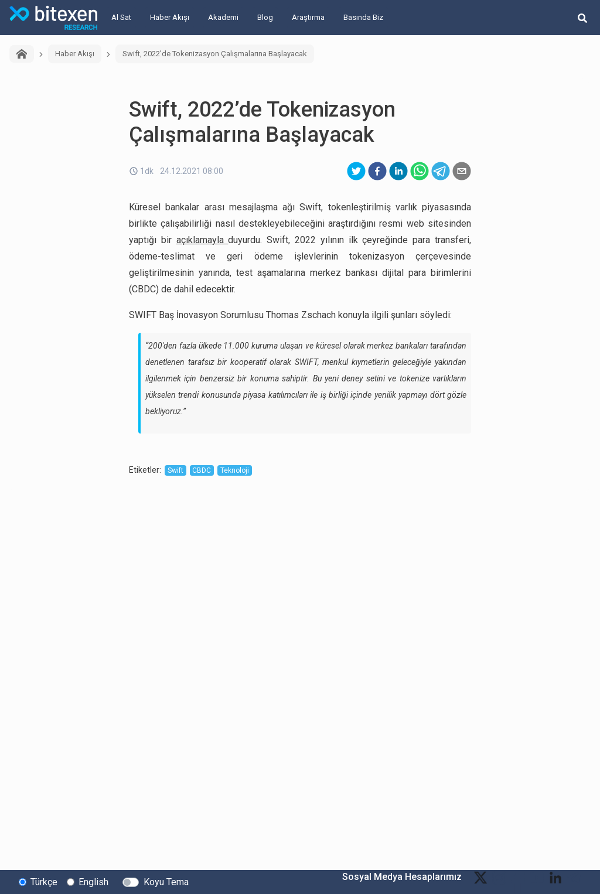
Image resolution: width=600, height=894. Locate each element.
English (93, 881)
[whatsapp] (419, 171)
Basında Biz (363, 17)
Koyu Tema (166, 881)
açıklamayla (202, 239)
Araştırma (308, 17)
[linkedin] (398, 171)
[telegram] (440, 171)
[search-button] (582, 17)
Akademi (223, 17)
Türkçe (43, 881)
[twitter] (356, 171)
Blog (265, 17)
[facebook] (377, 171)
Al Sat (121, 17)
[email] (461, 171)
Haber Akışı (169, 17)
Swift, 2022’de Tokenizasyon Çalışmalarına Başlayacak (214, 53)
